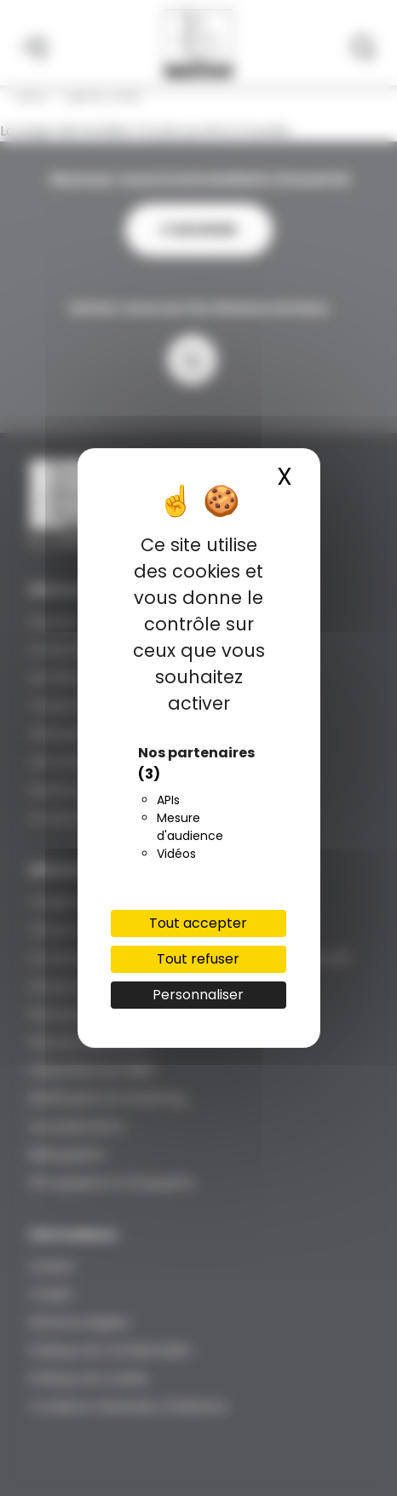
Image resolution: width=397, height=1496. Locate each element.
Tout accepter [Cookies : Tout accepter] (198, 923)
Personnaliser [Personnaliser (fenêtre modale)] (198, 994)
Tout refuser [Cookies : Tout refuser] (198, 959)
